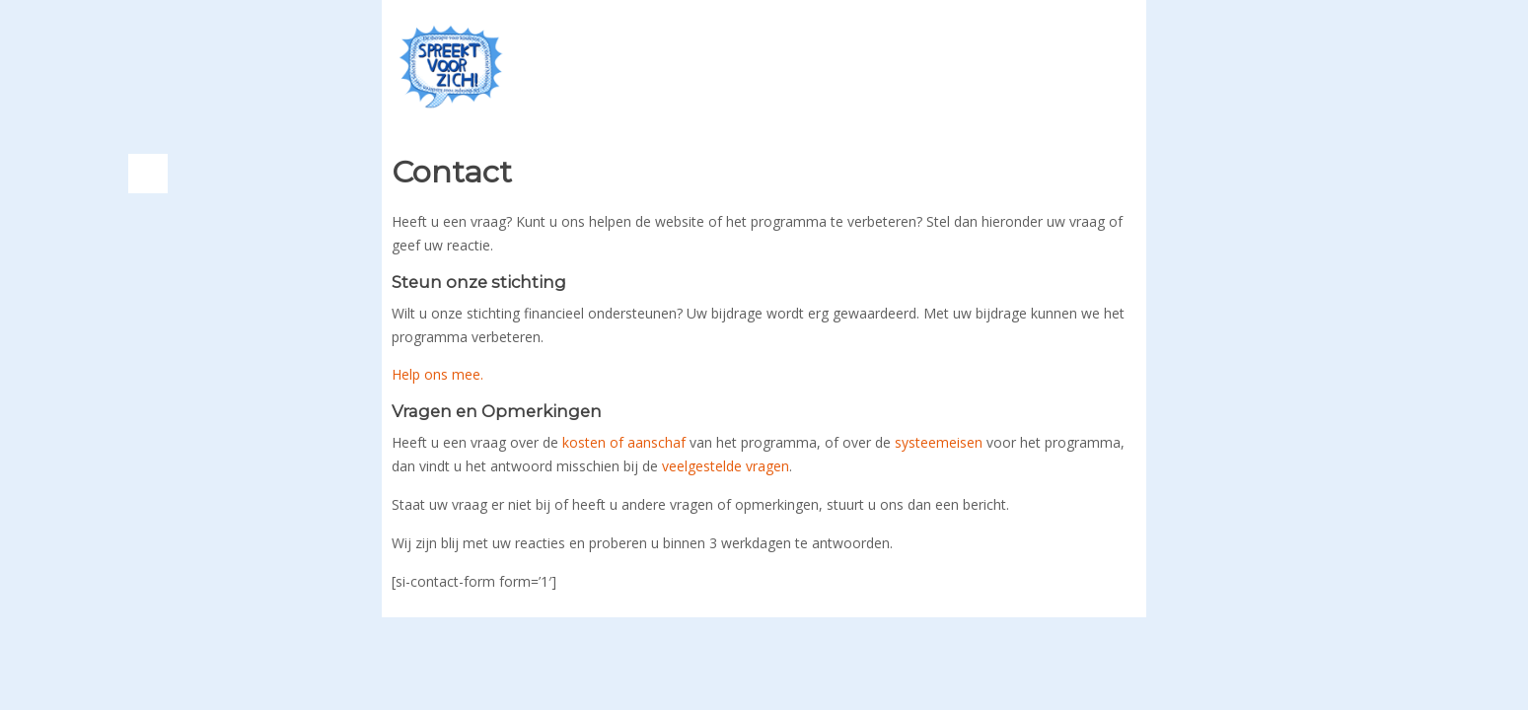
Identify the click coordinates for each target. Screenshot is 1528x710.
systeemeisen (938, 442)
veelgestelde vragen (725, 466)
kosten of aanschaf (624, 442)
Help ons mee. (437, 374)
